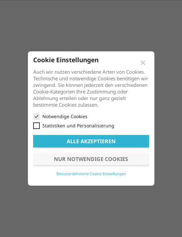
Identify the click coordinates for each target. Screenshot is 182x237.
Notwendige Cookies (60, 116)
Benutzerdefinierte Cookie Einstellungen (91, 173)
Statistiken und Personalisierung (73, 125)
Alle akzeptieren (91, 141)
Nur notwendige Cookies (91, 159)
